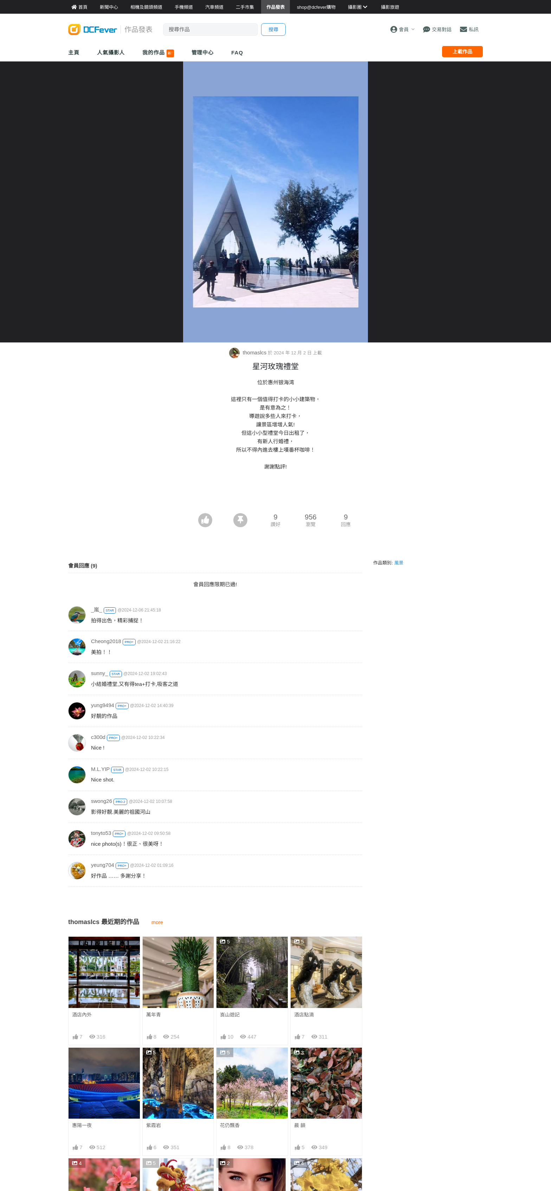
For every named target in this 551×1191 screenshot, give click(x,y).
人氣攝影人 (111, 52)
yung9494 (102, 705)
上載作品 (462, 51)
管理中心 (203, 52)
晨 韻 (299, 1125)
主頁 (73, 52)
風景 (398, 562)
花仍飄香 (230, 1125)
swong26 (101, 801)
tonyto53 (101, 833)
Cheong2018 (106, 641)
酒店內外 (82, 1014)
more (157, 922)
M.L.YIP (100, 769)
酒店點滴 (304, 1014)
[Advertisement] (275, 494)
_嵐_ (96, 610)
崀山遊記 (230, 1014)
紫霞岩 (153, 1125)
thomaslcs (248, 352)
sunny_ (99, 673)
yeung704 (102, 865)
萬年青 (153, 1014)
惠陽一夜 (82, 1125)
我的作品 (158, 53)
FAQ (237, 52)
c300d (98, 737)
